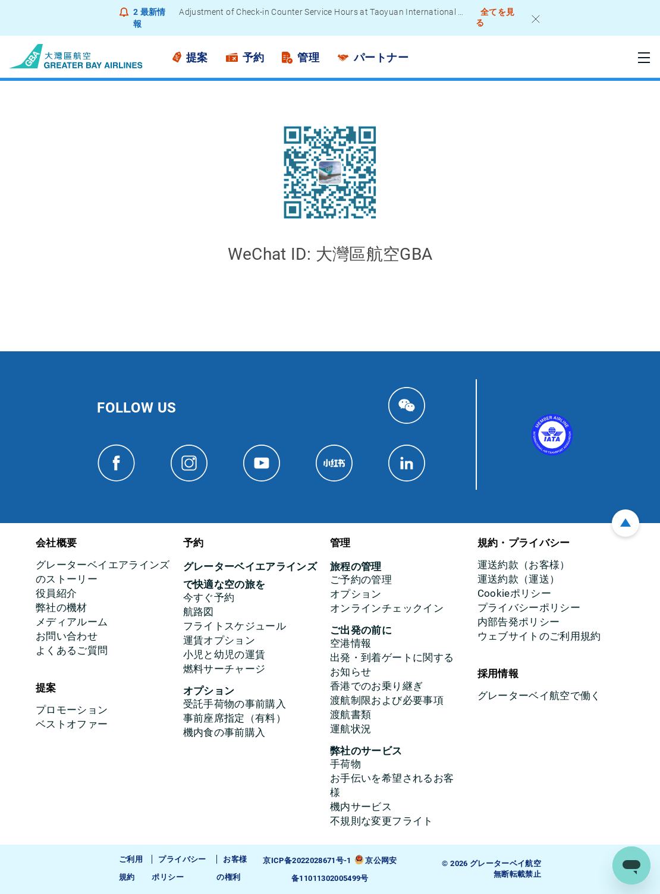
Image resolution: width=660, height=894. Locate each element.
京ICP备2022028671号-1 (307, 860)
